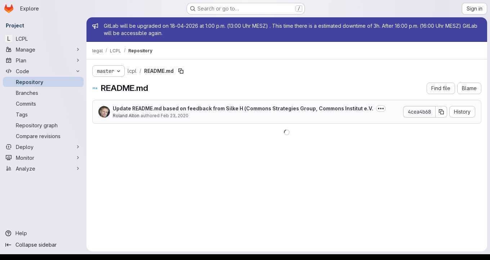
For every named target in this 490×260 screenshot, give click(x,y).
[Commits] (43, 103)
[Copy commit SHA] (441, 112)
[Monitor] (43, 158)
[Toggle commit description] (381, 108)
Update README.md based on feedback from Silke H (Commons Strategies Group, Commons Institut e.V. (243, 108)
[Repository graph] (43, 125)
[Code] (43, 71)
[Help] (43, 233)
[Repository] (43, 82)
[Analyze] (43, 168)
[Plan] (43, 60)
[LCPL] (43, 39)
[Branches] (43, 93)
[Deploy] (43, 147)
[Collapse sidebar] (43, 245)
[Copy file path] (181, 71)
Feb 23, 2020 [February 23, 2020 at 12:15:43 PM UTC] (174, 115)
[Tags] (43, 114)
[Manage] (43, 49)
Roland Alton (126, 115)
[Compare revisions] (43, 136)
